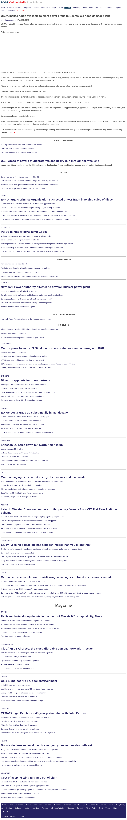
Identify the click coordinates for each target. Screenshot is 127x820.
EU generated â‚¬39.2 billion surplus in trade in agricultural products (27, 432)
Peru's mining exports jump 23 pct (24, 231)
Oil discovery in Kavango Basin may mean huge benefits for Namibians (28, 489)
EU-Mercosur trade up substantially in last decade (34, 412)
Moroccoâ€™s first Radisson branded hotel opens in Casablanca (26, 621)
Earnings (52, 8)
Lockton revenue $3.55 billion (12, 449)
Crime (84, 8)
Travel (90, 8)
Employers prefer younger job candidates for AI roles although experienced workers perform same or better (42, 549)
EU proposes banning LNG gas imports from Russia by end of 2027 (26, 299)
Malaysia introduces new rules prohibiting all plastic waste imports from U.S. (30, 181)
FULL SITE (5, 811)
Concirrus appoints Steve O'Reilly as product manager (21, 400)
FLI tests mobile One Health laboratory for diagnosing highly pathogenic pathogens (32, 517)
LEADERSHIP (6, 540)
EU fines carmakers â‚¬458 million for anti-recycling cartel (23, 581)
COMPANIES (6, 344)
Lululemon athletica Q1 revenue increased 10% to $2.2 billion (24, 461)
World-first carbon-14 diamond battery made (18, 797)
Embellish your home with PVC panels (15, 685)
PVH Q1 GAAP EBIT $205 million (13, 464)
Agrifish (67, 8)
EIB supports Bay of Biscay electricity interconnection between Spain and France (32, 248)
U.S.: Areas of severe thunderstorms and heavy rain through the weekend (50, 160)
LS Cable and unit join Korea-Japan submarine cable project (24, 356)
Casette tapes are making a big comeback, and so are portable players (28, 733)
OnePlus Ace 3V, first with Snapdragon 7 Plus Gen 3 (21, 721)
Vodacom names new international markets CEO (19, 388)
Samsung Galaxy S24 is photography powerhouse (20, 729)
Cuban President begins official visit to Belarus (18, 291)
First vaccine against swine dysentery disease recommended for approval (29, 521)
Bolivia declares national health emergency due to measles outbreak (46, 745)
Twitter (108, 808)
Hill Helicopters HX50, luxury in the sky (16, 657)
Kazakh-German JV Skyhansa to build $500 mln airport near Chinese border (30, 185)
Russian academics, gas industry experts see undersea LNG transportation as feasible (34, 790)
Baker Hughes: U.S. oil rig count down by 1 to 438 (20, 240)
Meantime (11, 10)
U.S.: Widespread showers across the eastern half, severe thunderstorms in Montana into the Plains (39, 219)
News (3, 8)
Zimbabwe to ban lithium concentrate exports (18, 307)
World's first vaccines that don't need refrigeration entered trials (25, 753)
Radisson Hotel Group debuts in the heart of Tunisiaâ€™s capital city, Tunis (51, 616)
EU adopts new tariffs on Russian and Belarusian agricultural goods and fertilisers (32, 295)
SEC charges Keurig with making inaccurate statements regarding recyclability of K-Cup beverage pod (40, 597)
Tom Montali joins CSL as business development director (22, 396)
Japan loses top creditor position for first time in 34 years (22, 424)
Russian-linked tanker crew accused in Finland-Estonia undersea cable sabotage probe (34, 211)
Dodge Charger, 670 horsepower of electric (17, 668)
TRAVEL (4, 612)
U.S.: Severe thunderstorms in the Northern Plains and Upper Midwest (28, 204)
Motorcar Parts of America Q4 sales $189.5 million (20, 453)
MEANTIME (5, 773)
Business (10, 8)
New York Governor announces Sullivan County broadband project (26, 303)
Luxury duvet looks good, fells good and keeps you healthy (23, 693)
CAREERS (5, 376)
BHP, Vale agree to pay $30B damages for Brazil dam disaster (24, 589)
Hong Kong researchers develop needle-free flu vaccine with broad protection (30, 749)
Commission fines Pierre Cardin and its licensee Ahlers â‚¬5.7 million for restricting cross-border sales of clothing (44, 585)
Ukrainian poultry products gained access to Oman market (23, 188)
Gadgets (117, 8)
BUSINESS (5, 227)
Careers (36, 8)
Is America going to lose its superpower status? (19, 497)
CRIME (3, 573)
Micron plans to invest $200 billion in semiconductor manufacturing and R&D (30, 276)
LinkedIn (116, 808)
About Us (70, 808)
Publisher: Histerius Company (12, 816)
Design (109, 8)
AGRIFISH (5, 505)
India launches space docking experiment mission (20, 793)
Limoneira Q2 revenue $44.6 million (14, 457)
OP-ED (3, 473)
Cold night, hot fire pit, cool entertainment (29, 680)
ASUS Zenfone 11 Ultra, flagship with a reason (19, 725)
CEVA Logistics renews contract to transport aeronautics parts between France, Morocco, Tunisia (38, 364)
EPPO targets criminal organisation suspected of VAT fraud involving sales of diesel (57, 199)
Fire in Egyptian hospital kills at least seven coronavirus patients (25, 268)
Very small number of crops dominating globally (19, 152)
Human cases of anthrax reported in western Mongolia (21, 765)
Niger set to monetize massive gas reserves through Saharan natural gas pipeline (32, 481)
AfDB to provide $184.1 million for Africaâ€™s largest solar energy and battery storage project (37, 244)
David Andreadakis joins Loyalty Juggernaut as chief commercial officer (28, 392)
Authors (45, 808)
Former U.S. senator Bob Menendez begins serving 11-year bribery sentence (30, 208)
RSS (101, 808)
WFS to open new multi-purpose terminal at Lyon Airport (22, 338)
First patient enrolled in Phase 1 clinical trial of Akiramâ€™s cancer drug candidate (32, 757)
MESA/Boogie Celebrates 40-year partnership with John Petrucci (44, 713)
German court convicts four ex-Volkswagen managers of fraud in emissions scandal (57, 577)
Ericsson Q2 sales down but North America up (32, 444)
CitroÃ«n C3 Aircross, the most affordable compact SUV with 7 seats (47, 648)
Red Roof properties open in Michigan (15, 636)
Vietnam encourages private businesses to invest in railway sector (26, 236)
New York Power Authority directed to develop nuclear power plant (45, 286)
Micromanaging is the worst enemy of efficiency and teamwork (43, 477)
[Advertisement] (18, 48)
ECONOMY (5, 408)
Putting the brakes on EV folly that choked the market (21, 485)
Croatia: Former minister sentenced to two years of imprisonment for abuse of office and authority (38, 215)
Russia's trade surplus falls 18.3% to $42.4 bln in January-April (25, 417)
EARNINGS (5, 440)
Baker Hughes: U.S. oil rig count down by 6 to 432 (20, 177)
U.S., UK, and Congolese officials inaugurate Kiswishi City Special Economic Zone (32, 251)
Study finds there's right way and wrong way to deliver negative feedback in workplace (34, 561)
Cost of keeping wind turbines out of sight (29, 777)
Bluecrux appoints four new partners (25, 380)
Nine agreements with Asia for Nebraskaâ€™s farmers (21, 145)
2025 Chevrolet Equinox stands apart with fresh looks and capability (27, 653)
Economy (44, 8)
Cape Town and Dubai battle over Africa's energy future (22, 493)
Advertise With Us (57, 808)
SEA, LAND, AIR (7, 644)
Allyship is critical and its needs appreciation (18, 564)
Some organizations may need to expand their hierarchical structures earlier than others (34, 557)
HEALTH (4, 741)
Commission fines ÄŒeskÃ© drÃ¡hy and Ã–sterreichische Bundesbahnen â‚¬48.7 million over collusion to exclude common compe (51, 593)
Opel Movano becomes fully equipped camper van (20, 660)
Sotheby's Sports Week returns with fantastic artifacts (21, 632)
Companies (27, 8)
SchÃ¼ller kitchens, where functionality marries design (22, 701)
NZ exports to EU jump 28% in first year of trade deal (21, 428)
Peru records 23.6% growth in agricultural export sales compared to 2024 (29, 528)
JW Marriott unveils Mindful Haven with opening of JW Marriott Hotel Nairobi (30, 628)
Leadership (76, 8)
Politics (18, 8)
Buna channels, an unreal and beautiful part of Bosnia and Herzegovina (28, 624)
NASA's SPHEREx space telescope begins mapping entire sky (25, 786)
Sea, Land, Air (100, 8)
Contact (80, 808)
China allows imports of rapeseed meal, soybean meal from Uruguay (27, 532)
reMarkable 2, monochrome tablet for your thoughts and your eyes (26, 717)
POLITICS (5, 282)
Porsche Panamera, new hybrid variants (16, 664)
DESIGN (4, 676)
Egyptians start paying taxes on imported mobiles (20, 272)
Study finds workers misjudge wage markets (18, 553)
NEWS (3, 195)
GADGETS (5, 709)
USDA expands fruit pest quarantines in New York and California (25, 525)
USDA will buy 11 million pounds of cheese (17, 149)
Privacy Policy (91, 808)
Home (3, 805)
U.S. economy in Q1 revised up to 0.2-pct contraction (21, 421)
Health (3, 10)
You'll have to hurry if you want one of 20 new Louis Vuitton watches (27, 689)
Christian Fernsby (9, 20)
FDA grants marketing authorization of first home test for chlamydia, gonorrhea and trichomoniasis (38, 761)
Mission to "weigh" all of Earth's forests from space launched (24, 782)
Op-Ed (60, 8)
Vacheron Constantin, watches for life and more (19, 697)
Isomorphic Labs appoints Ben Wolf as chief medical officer (23, 385)
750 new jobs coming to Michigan (13, 333)
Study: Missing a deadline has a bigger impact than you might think (46, 544)
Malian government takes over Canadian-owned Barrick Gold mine (26, 368)
